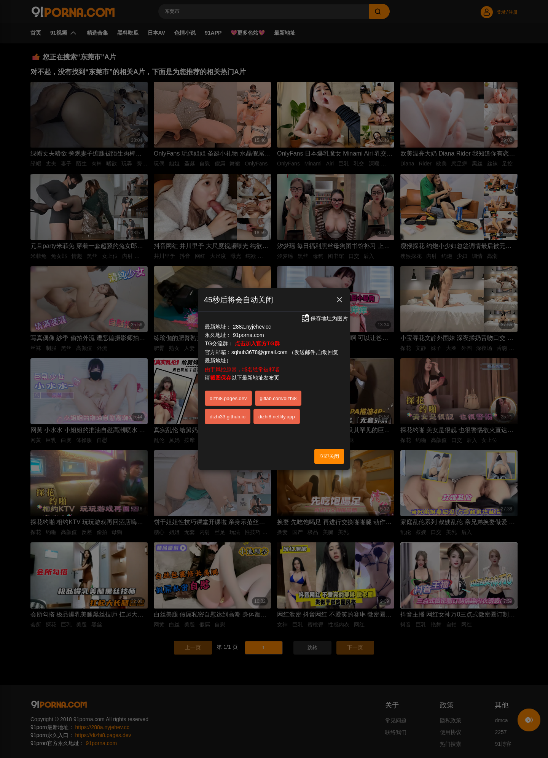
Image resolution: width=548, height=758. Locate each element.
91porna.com (248, 332)
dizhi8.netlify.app (276, 413)
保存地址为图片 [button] (324, 314)
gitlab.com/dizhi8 (278, 395)
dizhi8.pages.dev (228, 395)
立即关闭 (329, 453)
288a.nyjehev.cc (252, 323)
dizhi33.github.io (227, 413)
